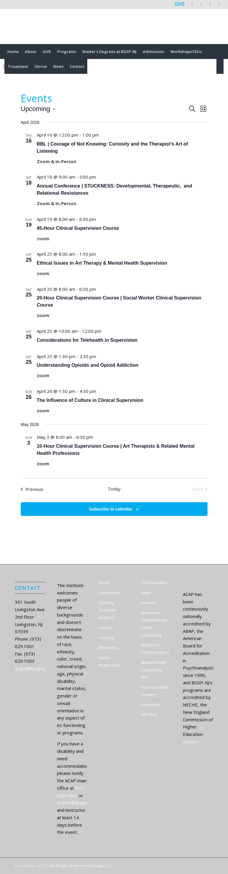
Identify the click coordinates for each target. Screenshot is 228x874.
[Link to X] (192, 4)
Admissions (109, 592)
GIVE (180, 4)
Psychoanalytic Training (154, 690)
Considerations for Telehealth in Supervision (87, 340)
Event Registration (110, 661)
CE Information (154, 582)
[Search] (219, 66)
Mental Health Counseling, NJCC (153, 670)
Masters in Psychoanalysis (155, 648)
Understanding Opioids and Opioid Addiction (88, 365)
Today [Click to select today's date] (114, 489)
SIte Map (149, 714)
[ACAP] (114, 26)
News (146, 592)
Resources (150, 704)
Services (148, 602)
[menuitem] (13, 51)
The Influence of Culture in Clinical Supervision (90, 400)
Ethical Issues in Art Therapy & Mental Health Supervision (102, 263)
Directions (108, 647)
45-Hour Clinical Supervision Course (78, 228)
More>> (191, 742)
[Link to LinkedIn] (210, 4)
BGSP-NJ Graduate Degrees (107, 610)
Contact (106, 627)
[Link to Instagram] (219, 4)
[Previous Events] (32, 489)
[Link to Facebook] (201, 4)
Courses (106, 637)
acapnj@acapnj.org (34, 668)
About (104, 582)
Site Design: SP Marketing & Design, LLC (80, 865)
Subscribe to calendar (110, 509)
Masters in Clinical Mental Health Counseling (154, 623)
